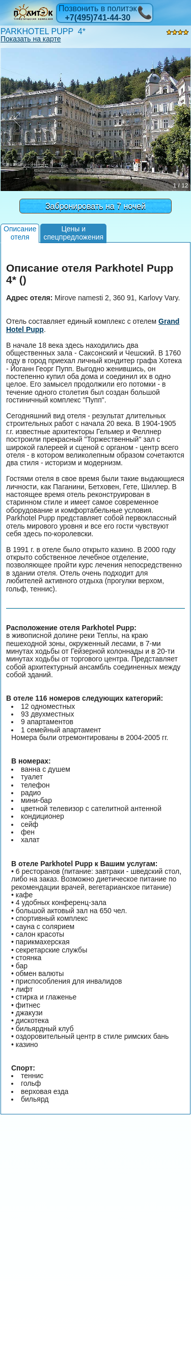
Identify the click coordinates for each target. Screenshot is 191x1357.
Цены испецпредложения (73, 233)
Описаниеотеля (20, 233)
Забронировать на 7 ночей (95, 206)
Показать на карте (31, 39)
